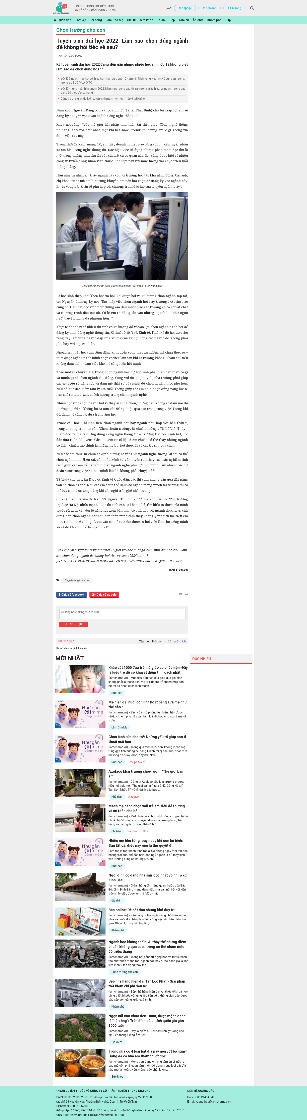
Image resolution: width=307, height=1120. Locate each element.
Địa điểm (116, 900)
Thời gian (157, 641)
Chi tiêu (116, 831)
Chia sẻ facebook (72, 594)
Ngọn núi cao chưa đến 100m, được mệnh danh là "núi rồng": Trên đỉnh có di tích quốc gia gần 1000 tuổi (146, 1021)
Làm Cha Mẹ (114, 20)
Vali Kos (132, 831)
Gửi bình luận (73, 624)
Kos (145, 831)
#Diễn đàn (209, 8)
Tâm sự (184, 20)
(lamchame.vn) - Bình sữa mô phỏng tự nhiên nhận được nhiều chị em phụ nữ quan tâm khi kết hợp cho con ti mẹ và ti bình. (147, 716)
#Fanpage (185, 8)
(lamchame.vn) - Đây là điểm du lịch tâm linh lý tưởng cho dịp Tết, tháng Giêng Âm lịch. (146, 1033)
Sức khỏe (146, 20)
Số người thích (177, 641)
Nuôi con (116, 692)
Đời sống (95, 20)
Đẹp (172, 20)
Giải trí (131, 20)
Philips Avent (137, 762)
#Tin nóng (234, 8)
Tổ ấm (161, 20)
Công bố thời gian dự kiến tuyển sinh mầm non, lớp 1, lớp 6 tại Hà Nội (103, 98)
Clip (228, 20)
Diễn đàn (65, 20)
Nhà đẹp (116, 796)
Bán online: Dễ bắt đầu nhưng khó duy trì (141, 910)
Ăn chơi (198, 20)
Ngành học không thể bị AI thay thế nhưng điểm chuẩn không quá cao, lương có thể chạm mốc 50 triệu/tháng (147, 947)
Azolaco (133, 796)
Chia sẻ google (106, 594)
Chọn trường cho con (80, 30)
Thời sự (80, 20)
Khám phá (214, 20)
